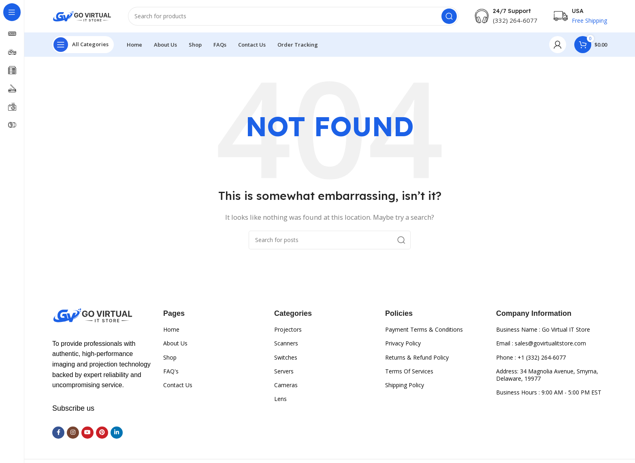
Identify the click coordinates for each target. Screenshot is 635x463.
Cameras (286, 385)
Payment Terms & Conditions (424, 329)
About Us (175, 343)
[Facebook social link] (58, 433)
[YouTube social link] (87, 433)
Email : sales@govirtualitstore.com (541, 343)
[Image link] (92, 315)
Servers (284, 371)
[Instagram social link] (73, 433)
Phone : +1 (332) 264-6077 (531, 357)
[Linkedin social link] (117, 433)
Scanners (286, 343)
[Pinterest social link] (102, 433)
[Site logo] (82, 15)
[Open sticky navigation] (83, 44)
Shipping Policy (404, 385)
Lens (280, 399)
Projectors (288, 329)
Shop (170, 357)
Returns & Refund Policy (417, 357)
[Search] (293, 16)
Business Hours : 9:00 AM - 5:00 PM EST (548, 392)
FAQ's (171, 371)
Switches (285, 357)
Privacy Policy (403, 343)
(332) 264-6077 (515, 20)
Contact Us (177, 385)
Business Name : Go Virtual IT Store (543, 329)
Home (171, 329)
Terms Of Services (409, 371)
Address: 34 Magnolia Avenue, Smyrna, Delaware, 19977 (547, 374)
